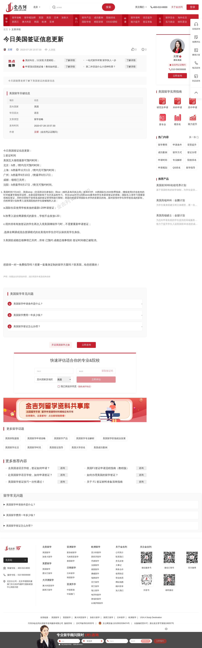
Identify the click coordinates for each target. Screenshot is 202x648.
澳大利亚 (26, 21)
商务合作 (119, 569)
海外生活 (182, 17)
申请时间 (162, 160)
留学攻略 (16, 17)
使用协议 (119, 573)
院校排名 (110, 17)
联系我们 (119, 557)
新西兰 (15, 21)
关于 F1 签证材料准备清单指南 (105, 481)
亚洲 (51, 21)
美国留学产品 (61, 438)
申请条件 (177, 144)
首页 (5, 29)
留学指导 (190, 167)
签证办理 (191, 152)
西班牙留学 (96, 557)
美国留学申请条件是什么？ (20, 504)
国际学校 (86, 21)
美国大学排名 (78, 447)
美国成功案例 (100, 447)
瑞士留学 (95, 590)
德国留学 (95, 569)
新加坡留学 (72, 552)
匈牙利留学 (96, 595)
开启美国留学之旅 (61, 344)
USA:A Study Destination (151, 617)
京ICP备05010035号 (85, 623)
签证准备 (147, 21)
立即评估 (96, 379)
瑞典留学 (95, 578)
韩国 (36, 21)
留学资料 (135, 17)
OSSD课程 (111, 21)
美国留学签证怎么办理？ (19, 525)
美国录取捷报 (12, 438)
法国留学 (95, 565)
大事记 (118, 565)
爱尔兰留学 (47, 573)
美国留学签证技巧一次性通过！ (26, 481)
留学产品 (86, 17)
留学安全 (170, 17)
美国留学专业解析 (85, 438)
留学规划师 (30, 17)
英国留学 (46, 569)
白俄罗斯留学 (97, 603)
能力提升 (135, 21)
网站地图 (119, 582)
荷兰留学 (95, 586)
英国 (41, 17)
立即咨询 (86, 344)
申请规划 (162, 167)
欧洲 (44, 21)
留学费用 (162, 144)
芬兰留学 (95, 582)
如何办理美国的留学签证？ (102, 475)
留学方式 (177, 152)
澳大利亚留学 (48, 585)
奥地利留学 (96, 599)
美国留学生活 (12, 447)
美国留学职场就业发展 (114, 438)
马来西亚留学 (73, 557)
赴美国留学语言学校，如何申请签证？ (30, 475)
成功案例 (98, 17)
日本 (56, 17)
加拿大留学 (47, 557)
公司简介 (119, 552)
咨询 (62, 468)
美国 (48, 17)
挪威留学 (95, 573)
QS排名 (177, 167)
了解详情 (70, 60)
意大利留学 (96, 552)
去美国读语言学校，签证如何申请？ (29, 468)
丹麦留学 (95, 561)
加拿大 (64, 17)
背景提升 (191, 144)
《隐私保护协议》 (84, 386)
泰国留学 (71, 561)
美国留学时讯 (34, 447)
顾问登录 (119, 586)
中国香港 (71, 590)
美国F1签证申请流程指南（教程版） (108, 468)
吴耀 (7, 49)
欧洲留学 (132, 617)
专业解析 (177, 160)
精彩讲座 (98, 21)
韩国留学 (71, 577)
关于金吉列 (177, 7)
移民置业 (182, 21)
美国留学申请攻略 (36, 438)
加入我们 (119, 590)
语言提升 (147, 17)
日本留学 (71, 573)
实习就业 (170, 21)
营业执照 (119, 578)
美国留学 (46, 552)
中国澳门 (71, 594)
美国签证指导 (56, 447)
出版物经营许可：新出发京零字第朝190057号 (154, 623)
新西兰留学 (47, 590)
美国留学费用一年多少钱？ (20, 515)
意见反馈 (119, 561)
